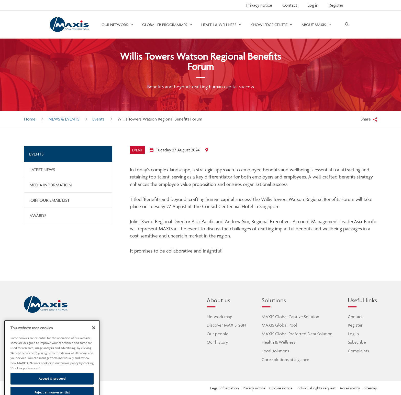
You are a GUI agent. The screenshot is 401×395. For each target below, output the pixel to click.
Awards (37, 215)
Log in (353, 333)
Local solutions (275, 350)
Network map (219, 316)
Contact (289, 5)
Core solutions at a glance (285, 359)
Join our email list (49, 200)
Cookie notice (281, 388)
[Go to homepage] (69, 24)
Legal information (224, 388)
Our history (217, 342)
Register (355, 325)
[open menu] (118, 24)
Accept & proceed (52, 385)
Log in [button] (312, 5)
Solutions (274, 300)
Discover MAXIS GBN (226, 325)
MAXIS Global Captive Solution (290, 316)
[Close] (93, 334)
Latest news (42, 169)
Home (30, 119)
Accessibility (350, 388)
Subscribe (357, 342)
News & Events (64, 119)
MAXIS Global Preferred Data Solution (297, 333)
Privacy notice (259, 5)
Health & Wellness (278, 342)
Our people (217, 333)
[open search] (347, 24)
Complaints (358, 350)
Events (98, 119)
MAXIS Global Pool (279, 325)
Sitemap (370, 388)
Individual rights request (316, 388)
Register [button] (336, 5)
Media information (50, 184)
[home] (46, 304)
